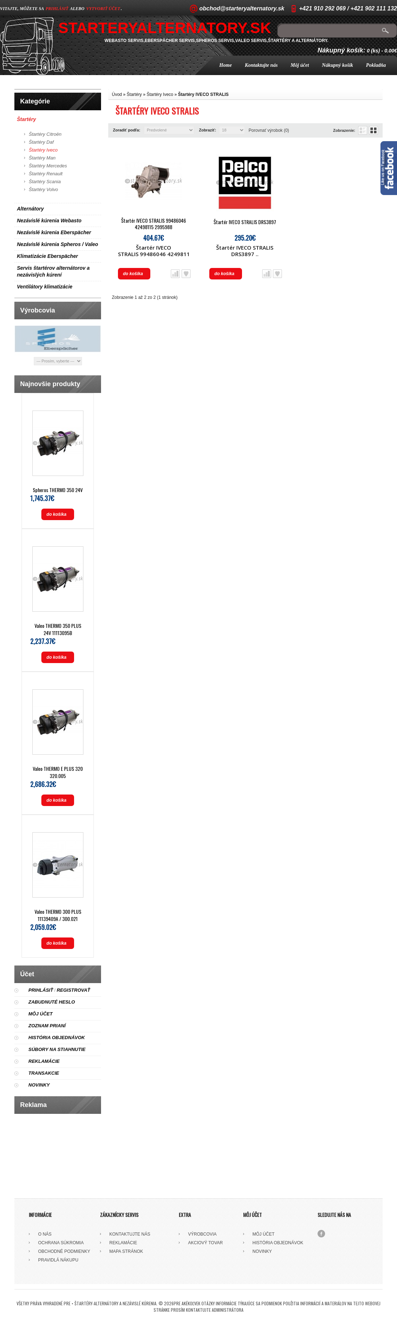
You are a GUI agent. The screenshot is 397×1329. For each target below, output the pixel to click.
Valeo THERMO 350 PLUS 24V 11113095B (58, 629)
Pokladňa (376, 65)
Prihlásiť (40, 990)
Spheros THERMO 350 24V (58, 490)
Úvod (117, 94)
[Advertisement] (58, 1153)
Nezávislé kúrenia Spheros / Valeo (57, 244)
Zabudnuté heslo (51, 1002)
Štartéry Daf (41, 142)
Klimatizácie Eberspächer (47, 256)
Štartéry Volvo (43, 189)
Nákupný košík (337, 65)
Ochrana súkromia (61, 1242)
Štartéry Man (42, 158)
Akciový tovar (205, 1242)
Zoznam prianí (46, 1025)
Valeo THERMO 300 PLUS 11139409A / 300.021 (58, 915)
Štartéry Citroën (45, 134)
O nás (44, 1234)
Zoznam (362, 130)
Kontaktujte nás (261, 65)
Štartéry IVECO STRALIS (203, 94)
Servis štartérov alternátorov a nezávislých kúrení (53, 271)
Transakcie (43, 1073)
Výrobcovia (202, 1234)
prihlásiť (57, 8)
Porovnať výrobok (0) (268, 130)
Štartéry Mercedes (48, 165)
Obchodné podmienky (64, 1251)
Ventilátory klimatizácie (44, 287)
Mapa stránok (126, 1251)
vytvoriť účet (103, 8)
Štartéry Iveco (43, 150)
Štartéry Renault (46, 173)
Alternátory (30, 209)
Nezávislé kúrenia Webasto (49, 220)
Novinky (39, 1085)
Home (225, 65)
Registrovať (73, 990)
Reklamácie (44, 1061)
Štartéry (26, 119)
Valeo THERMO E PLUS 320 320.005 (58, 772)
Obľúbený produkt (186, 273)
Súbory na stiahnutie (57, 1049)
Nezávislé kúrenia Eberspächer (54, 232)
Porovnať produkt (175, 273)
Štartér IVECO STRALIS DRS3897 (245, 222)
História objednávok (56, 1037)
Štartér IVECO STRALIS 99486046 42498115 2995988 (153, 223)
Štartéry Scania (45, 181)
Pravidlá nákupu (58, 1260)
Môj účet (300, 65)
